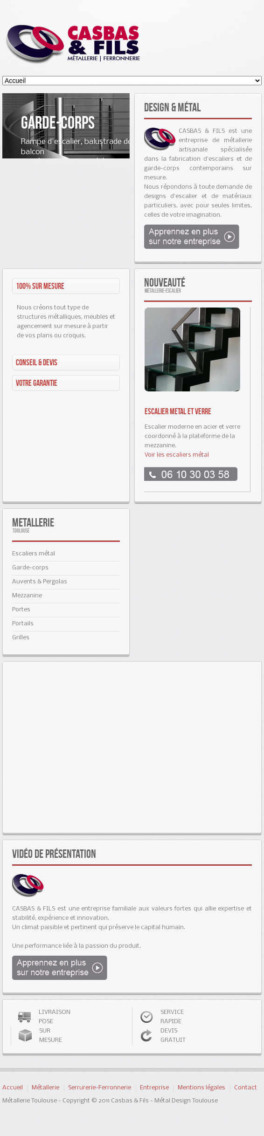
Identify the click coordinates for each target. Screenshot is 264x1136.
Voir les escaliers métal (177, 455)
